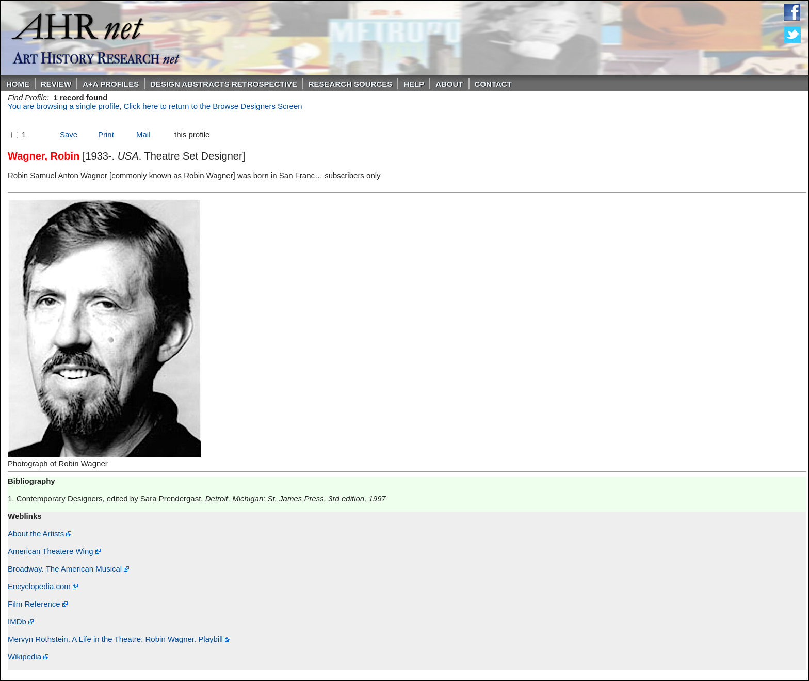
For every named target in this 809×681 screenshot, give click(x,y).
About (449, 84)
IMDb (21, 621)
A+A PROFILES (111, 84)
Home (17, 84)
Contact (493, 84)
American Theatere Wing (54, 551)
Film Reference (38, 603)
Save (68, 134)
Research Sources (351, 84)
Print (106, 134)
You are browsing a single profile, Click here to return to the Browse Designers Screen (155, 106)
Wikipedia (28, 656)
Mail (143, 134)
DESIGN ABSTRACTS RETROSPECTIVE (223, 84)
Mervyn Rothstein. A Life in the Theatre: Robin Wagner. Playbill (119, 639)
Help (413, 84)
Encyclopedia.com (43, 586)
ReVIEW (56, 84)
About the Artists (39, 533)
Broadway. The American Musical (68, 568)
